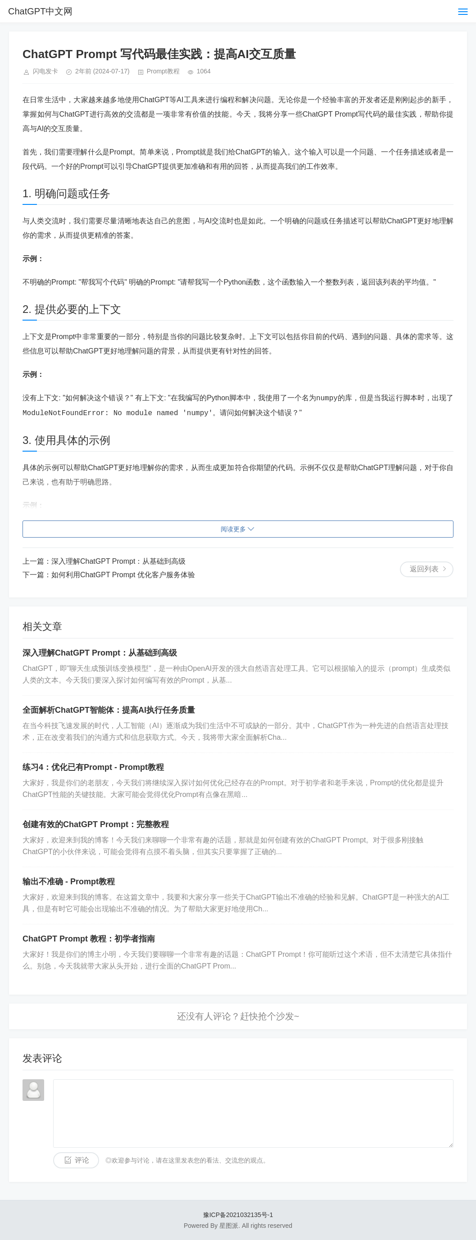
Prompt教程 (163, 71)
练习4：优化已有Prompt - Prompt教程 (93, 767)
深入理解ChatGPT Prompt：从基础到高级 (118, 561)
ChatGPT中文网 (40, 11)
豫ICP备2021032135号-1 (238, 1214)
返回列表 (424, 569)
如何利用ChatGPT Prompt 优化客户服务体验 (123, 575)
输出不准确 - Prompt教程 (69, 881)
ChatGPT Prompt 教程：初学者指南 (89, 938)
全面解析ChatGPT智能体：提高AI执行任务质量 (109, 710)
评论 (82, 1160)
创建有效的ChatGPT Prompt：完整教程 (96, 824)
